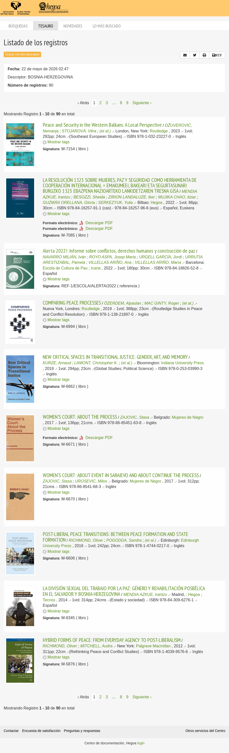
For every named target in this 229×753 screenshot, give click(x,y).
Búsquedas (18, 26)
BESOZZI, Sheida (89, 197)
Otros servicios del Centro (205, 731)
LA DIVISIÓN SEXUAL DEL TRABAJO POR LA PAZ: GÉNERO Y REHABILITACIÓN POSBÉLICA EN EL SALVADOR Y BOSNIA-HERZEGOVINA (124, 591)
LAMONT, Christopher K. (96, 363)
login (141, 743)
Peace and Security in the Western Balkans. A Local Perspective (102, 124)
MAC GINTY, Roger (161, 303)
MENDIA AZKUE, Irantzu (145, 594)
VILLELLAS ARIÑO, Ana (110, 262)
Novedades (73, 26)
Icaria (95, 268)
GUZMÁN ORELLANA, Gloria (69, 202)
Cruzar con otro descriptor (22, 54)
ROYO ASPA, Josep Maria (112, 257)
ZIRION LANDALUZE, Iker (131, 197)
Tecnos (49, 600)
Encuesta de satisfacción (41, 731)
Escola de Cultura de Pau (65, 268)
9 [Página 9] (127, 103)
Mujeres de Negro (187, 417)
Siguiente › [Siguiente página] (142, 103)
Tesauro (45, 26)
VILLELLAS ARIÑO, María (158, 262)
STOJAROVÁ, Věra (79, 131)
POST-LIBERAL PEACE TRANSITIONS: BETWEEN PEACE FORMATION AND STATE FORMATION (115, 537)
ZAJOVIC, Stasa (134, 417)
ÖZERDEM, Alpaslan (122, 303)
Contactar (11, 731)
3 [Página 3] (107, 103)
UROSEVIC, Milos (91, 481)
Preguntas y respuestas (82, 731)
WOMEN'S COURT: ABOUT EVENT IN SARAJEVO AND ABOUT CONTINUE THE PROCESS (121, 475)
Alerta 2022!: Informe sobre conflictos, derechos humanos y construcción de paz (119, 250)
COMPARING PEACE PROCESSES (72, 302)
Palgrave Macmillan (153, 646)
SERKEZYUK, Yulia (115, 202)
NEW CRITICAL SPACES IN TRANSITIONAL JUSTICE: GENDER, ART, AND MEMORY (115, 356)
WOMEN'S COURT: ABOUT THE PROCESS (80, 416)
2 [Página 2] (100, 103)
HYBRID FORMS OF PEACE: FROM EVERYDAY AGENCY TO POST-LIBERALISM (112, 639)
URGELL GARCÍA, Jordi (160, 257)
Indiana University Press (182, 363)
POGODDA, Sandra (123, 540)
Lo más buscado (107, 26)
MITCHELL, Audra (96, 646)
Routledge (159, 131)
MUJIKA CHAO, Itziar (177, 197)
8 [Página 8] (121, 103)
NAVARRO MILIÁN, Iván (64, 257)
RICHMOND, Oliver (86, 540)
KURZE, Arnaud (57, 363)
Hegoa (156, 202)
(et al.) (105, 131)
